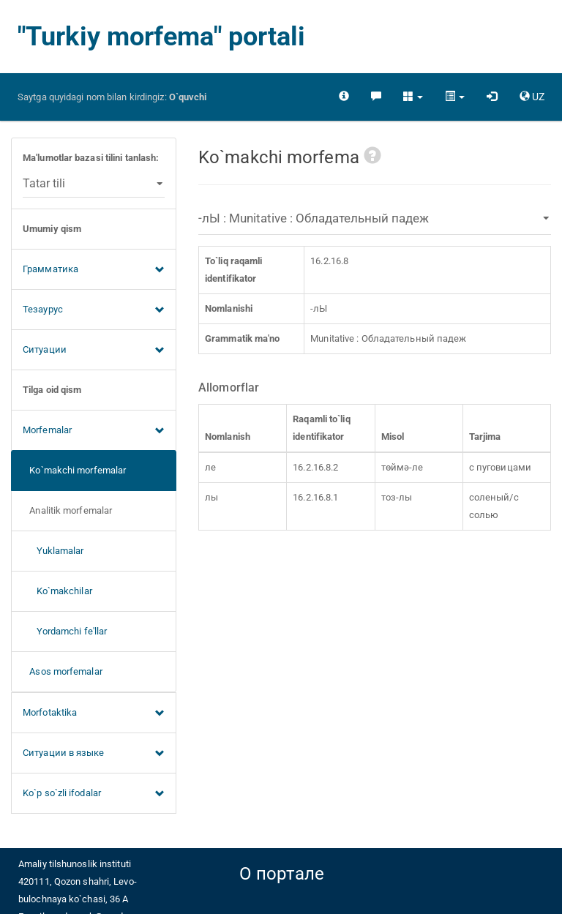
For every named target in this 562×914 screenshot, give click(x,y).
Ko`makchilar (57, 590)
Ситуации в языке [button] (94, 754)
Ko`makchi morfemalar (74, 470)
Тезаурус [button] (94, 310)
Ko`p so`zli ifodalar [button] (94, 794)
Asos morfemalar (62, 671)
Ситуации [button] (94, 350)
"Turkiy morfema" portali (161, 36)
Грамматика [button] (94, 270)
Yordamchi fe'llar (65, 631)
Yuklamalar (53, 550)
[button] (413, 96)
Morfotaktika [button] (94, 713)
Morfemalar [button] (94, 431)
